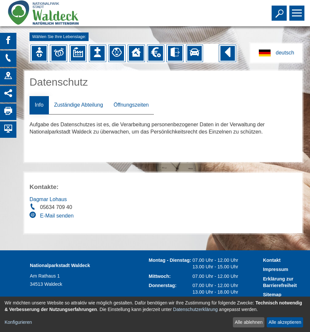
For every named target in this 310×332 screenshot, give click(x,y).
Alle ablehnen (249, 322)
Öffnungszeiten (131, 105)
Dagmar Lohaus (48, 199)
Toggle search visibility (280, 10)
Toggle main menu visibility (297, 10)
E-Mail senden (56, 215)
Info (39, 105)
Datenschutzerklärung (195, 309)
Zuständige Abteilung (78, 105)
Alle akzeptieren (285, 322)
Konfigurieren (18, 322)
